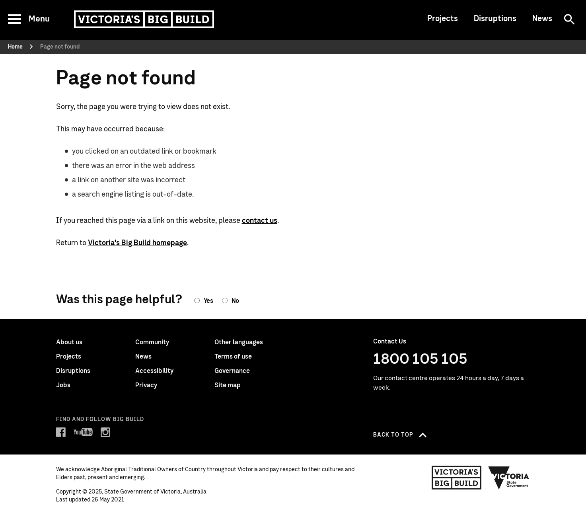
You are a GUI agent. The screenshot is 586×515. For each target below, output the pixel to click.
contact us (259, 220)
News (542, 19)
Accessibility (154, 371)
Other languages (238, 342)
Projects (442, 19)
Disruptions (495, 19)
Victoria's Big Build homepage (137, 243)
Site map (227, 385)
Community (152, 342)
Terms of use (233, 356)
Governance (232, 371)
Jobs (63, 385)
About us (69, 342)
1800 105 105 (420, 359)
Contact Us (389, 341)
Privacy (146, 385)
